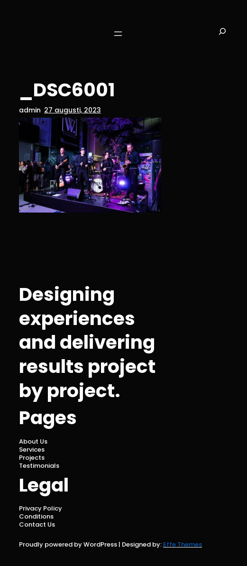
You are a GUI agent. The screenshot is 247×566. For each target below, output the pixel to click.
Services (32, 449)
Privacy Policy (40, 508)
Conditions (36, 516)
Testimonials (39, 465)
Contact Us (37, 524)
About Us (33, 441)
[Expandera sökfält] (222, 33)
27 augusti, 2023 (72, 110)
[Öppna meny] (118, 33)
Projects (32, 457)
